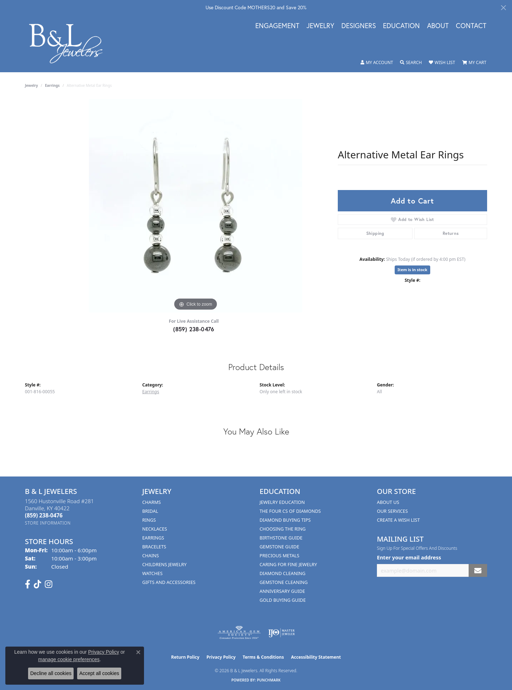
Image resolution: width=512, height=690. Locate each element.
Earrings (52, 85)
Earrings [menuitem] (153, 537)
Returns (451, 233)
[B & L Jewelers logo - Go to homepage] (69, 43)
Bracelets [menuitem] (154, 546)
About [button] (438, 26)
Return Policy (185, 657)
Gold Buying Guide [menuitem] (283, 600)
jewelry (31, 85)
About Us (388, 502)
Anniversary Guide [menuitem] (282, 591)
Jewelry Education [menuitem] (282, 502)
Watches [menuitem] (152, 573)
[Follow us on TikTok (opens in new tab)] (37, 584)
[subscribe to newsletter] (478, 570)
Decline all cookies (50, 673)
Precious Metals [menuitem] (279, 555)
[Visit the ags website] (239, 633)
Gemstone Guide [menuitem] (279, 546)
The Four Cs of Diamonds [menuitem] (290, 511)
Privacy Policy (221, 657)
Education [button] (401, 26)
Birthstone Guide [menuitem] (281, 537)
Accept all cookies (99, 673)
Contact (471, 26)
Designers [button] (358, 26)
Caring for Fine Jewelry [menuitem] (288, 564)
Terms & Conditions (263, 657)
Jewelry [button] (320, 26)
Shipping (375, 233)
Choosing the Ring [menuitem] (283, 529)
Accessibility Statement (316, 657)
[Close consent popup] (138, 652)
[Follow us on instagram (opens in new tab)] (48, 584)
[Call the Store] (44, 515)
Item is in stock (412, 269)
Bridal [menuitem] (150, 511)
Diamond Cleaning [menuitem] (282, 573)
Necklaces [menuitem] (154, 529)
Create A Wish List (398, 520)
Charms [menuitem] (151, 502)
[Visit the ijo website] (281, 633)
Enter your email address (409, 557)
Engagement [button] (277, 26)
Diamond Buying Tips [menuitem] (285, 520)
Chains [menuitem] (150, 555)
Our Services (392, 511)
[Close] (503, 7)
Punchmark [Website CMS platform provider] (269, 680)
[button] (377, 62)
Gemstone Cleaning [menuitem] (284, 582)
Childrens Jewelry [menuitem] (164, 564)
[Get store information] (48, 523)
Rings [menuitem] (149, 520)
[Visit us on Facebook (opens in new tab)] (27, 584)
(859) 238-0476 (193, 329)
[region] (195, 205)
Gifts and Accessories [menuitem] (169, 582)
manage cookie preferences (69, 659)
